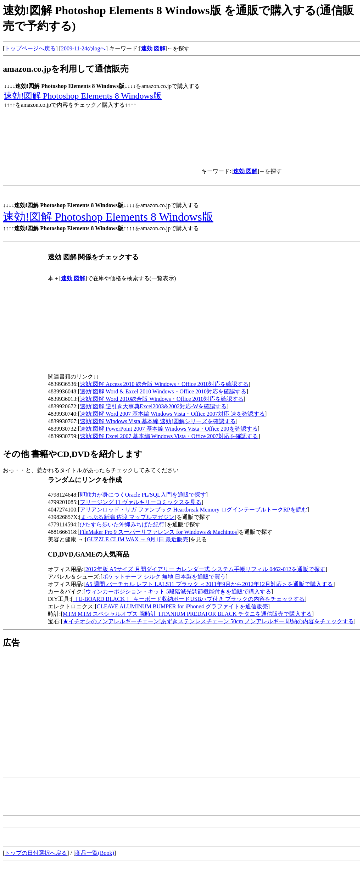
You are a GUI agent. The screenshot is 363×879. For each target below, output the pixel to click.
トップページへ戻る (30, 48)
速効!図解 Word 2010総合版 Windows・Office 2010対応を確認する (162, 399)
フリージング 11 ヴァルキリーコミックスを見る (140, 502)
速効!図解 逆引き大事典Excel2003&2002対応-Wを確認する (153, 406)
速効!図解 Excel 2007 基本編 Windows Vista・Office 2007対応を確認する (169, 436)
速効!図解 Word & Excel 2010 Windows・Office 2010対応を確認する (163, 391)
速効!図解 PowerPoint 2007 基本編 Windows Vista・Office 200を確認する (169, 429)
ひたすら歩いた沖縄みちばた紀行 (121, 524)
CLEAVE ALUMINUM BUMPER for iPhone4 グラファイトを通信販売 (182, 606)
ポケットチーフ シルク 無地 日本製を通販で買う (164, 577)
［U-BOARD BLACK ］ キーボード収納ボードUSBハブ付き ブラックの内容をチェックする (189, 599)
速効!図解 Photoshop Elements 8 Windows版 (83, 95)
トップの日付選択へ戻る (36, 853)
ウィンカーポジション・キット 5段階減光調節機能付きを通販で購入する (178, 591)
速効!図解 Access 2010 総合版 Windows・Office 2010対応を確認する (164, 384)
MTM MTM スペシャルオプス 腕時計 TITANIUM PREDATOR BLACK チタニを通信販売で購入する (187, 614)
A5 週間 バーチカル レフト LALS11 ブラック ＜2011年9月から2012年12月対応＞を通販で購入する (209, 584)
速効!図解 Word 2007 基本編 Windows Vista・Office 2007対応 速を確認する (172, 414)
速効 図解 (153, 48)
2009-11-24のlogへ (83, 48)
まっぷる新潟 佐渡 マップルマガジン (127, 517)
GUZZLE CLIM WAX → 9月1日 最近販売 (137, 539)
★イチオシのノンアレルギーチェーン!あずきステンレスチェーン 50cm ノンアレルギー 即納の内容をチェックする (208, 621)
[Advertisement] (62, 705)
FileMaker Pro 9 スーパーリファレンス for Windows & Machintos (158, 532)
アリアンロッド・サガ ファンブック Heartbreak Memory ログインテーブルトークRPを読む (193, 510)
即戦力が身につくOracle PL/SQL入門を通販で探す (143, 495)
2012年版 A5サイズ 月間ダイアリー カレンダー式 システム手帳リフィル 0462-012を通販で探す (205, 569)
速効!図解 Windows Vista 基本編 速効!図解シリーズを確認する (158, 421)
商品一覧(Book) (94, 853)
